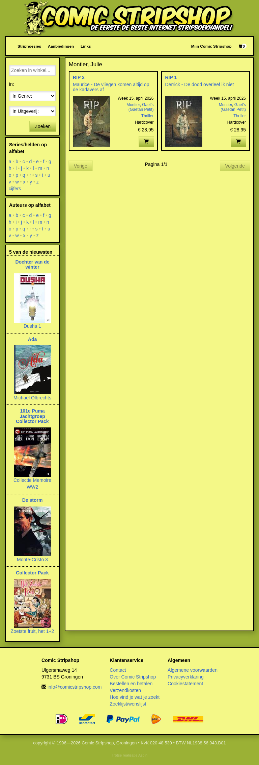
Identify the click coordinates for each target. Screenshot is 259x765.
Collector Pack (32, 572)
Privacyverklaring (186, 677)
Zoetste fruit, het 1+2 (32, 631)
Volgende (235, 166)
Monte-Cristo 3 (32, 559)
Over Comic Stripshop (133, 677)
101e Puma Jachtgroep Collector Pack (32, 416)
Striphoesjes (29, 46)
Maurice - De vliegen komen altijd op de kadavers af (111, 87)
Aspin (142, 755)
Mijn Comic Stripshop (211, 46)
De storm (32, 500)
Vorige (80, 166)
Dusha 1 (32, 326)
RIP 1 (171, 77)
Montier (133, 104)
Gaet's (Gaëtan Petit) (141, 107)
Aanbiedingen (61, 46)
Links (86, 46)
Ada (32, 339)
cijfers (15, 188)
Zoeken (43, 126)
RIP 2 (79, 77)
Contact (118, 670)
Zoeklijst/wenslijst (128, 704)
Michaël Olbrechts (32, 397)
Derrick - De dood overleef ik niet (199, 84)
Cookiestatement (185, 683)
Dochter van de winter (32, 264)
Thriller (147, 116)
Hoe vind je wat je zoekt (135, 697)
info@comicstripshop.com (75, 687)
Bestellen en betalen (131, 683)
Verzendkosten (125, 690)
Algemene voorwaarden (193, 670)
